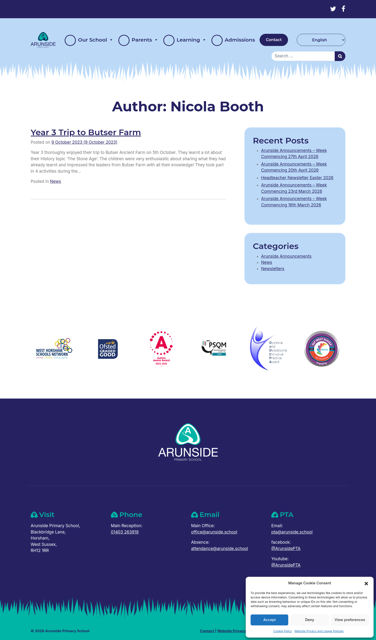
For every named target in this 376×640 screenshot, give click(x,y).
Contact (274, 39)
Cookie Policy (282, 631)
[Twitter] (333, 9)
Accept (269, 619)
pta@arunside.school (292, 532)
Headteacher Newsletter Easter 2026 (297, 177)
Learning (185, 40)
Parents (138, 40)
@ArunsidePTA (285, 548)
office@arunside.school (214, 532)
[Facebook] (343, 9)
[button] (366, 583)
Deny (309, 619)
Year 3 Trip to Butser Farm (86, 132)
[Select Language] (321, 40)
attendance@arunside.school (219, 548)
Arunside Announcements (286, 256)
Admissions (233, 40)
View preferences (349, 619)
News (55, 181)
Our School (89, 40)
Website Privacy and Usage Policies (318, 631)
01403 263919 (125, 532)
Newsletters (272, 268)
